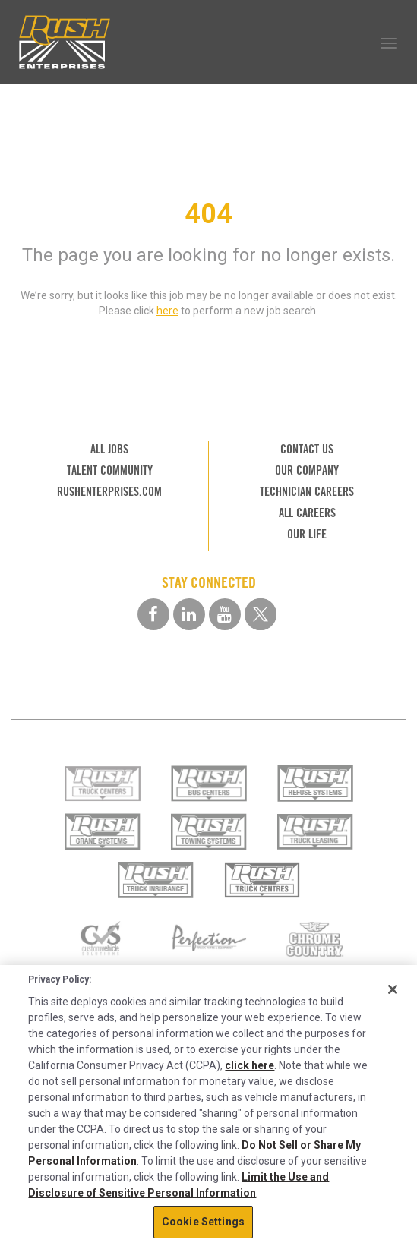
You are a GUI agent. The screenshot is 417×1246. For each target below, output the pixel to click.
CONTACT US (306, 449)
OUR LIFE (307, 534)
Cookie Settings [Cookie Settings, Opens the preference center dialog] (203, 1222)
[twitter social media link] (260, 614)
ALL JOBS (109, 449)
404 (208, 214)
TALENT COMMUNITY (110, 470)
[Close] (392, 989)
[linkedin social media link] (189, 614)
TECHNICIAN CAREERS (307, 491)
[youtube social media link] (225, 614)
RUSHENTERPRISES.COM (109, 491)
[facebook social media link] (153, 614)
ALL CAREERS (307, 513)
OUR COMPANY (307, 470)
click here (249, 1065)
